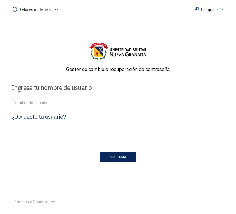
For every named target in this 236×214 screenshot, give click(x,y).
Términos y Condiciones (33, 201)
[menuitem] (35, 9)
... (222, 201)
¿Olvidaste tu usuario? (39, 116)
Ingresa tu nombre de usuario (52, 87)
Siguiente (118, 157)
